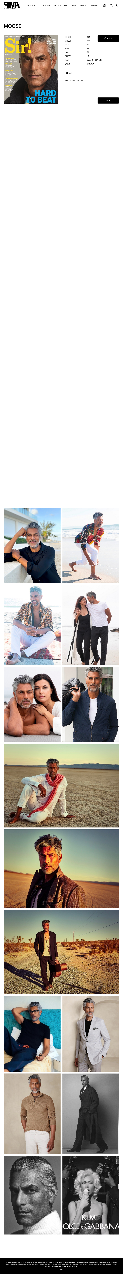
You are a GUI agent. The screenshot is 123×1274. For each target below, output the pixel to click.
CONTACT (94, 5)
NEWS (73, 5)
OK (61, 1270)
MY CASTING (44, 5)
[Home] (12, 5)
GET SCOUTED (60, 5)
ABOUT (83, 5)
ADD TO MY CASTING (74, 80)
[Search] (104, 5)
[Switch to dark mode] (117, 5)
